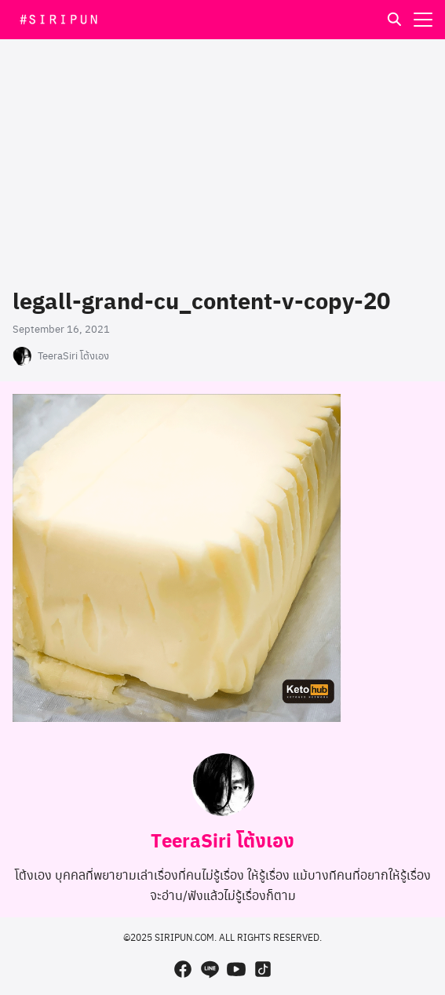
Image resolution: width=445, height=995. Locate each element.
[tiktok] (263, 969)
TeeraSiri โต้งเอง (73, 355)
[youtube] (236, 969)
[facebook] (183, 969)
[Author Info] (222, 811)
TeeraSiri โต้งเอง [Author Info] (222, 840)
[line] (209, 969)
